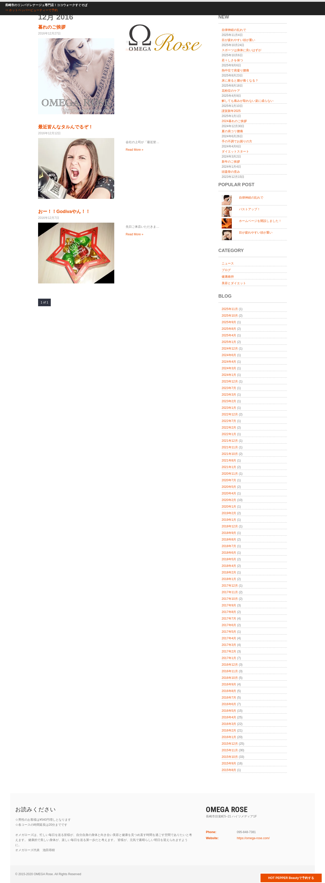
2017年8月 (229, 612)
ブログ (226, 270)
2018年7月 (229, 546)
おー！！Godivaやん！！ (64, 211)
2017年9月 (229, 605)
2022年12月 (230, 414)
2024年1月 (229, 375)
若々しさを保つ (232, 60)
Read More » (134, 149)
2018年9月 (229, 533)
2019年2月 (229, 513)
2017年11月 (230, 592)
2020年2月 (229, 500)
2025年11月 (230, 309)
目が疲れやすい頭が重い (238, 40)
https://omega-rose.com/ (253, 838)
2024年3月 (229, 368)
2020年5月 (229, 487)
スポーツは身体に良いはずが (241, 50)
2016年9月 (229, 684)
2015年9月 (229, 763)
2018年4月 (229, 566)
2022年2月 (229, 427)
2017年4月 (229, 638)
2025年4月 (229, 335)
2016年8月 (229, 691)
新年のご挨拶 (231, 161)
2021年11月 (230, 447)
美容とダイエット (234, 283)
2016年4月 (229, 717)
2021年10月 (230, 454)
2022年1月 (229, 434)
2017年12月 (230, 585)
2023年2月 (229, 401)
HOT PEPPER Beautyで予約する (291, 878)
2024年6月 (229, 355)
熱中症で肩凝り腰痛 (235, 70)
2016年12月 (230, 664)
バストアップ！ (249, 209)
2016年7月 (229, 697)
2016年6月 (229, 704)
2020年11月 (230, 473)
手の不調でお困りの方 (237, 141)
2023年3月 (229, 394)
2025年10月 (230, 315)
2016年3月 (229, 724)
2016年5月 (229, 711)
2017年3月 (229, 645)
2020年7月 (229, 480)
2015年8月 (229, 770)
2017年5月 (229, 632)
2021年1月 (229, 467)
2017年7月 (229, 618)
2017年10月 (230, 599)
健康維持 (228, 276)
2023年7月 (229, 388)
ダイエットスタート (235, 151)
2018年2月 (229, 572)
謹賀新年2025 (231, 111)
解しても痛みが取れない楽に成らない (247, 101)
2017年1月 (229, 658)
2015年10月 (230, 757)
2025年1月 (229, 342)
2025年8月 (229, 329)
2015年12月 (230, 743)
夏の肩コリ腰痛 (232, 131)
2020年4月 (229, 493)
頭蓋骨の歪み (231, 172)
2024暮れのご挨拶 (234, 121)
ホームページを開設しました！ (260, 221)
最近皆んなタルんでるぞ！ (65, 126)
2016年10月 (230, 678)
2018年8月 (229, 539)
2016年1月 (229, 737)
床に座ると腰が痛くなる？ (240, 80)
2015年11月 (230, 750)
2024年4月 (229, 361)
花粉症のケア (231, 90)
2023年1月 (229, 408)
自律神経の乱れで (251, 197)
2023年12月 (230, 381)
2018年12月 (230, 526)
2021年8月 (229, 460)
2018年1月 (229, 579)
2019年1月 (229, 520)
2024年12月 (230, 348)
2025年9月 (229, 322)
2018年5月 (229, 559)
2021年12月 (230, 441)
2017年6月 (229, 625)
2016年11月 (230, 671)
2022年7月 (229, 421)
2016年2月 (229, 730)
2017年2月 (229, 651)
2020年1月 (229, 506)
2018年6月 (229, 552)
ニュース (228, 263)
